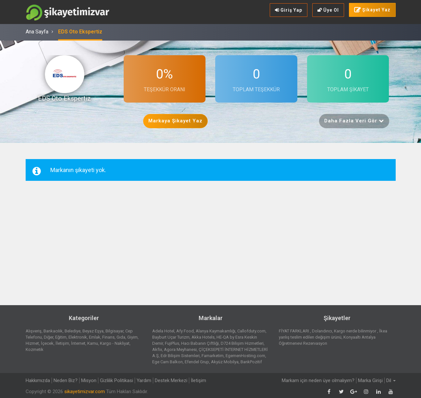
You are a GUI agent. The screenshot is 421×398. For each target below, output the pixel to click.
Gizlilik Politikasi (116, 380)
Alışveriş (34, 331)
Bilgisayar (114, 331)
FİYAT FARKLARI (294, 331)
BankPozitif (251, 361)
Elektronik (77, 337)
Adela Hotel (163, 331)
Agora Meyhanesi (180, 349)
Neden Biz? (66, 380)
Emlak (94, 337)
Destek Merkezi (171, 380)
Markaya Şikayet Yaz (175, 121)
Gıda (121, 337)
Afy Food (185, 331)
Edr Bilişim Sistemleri (180, 355)
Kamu (92, 343)
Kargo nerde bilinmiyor (355, 331)
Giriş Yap (288, 10)
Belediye (72, 331)
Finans (108, 337)
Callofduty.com (251, 331)
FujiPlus (172, 343)
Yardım (144, 380)
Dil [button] (391, 380)
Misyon (88, 380)
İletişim (62, 343)
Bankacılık (53, 331)
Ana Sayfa (37, 32)
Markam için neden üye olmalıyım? (318, 380)
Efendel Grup (197, 361)
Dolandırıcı (322, 331)
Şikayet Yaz (372, 10)
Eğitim (61, 337)
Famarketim (213, 355)
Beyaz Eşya (93, 331)
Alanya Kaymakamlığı (215, 331)
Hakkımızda (38, 380)
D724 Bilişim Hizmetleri (242, 343)
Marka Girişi (370, 380)
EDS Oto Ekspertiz (80, 32)
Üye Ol (328, 10)
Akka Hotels (203, 337)
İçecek (47, 343)
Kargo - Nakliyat (115, 343)
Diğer (48, 337)
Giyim (132, 337)
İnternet (78, 343)
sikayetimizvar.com (84, 391)
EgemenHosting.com (245, 355)
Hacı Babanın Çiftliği (200, 343)
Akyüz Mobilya (225, 361)
